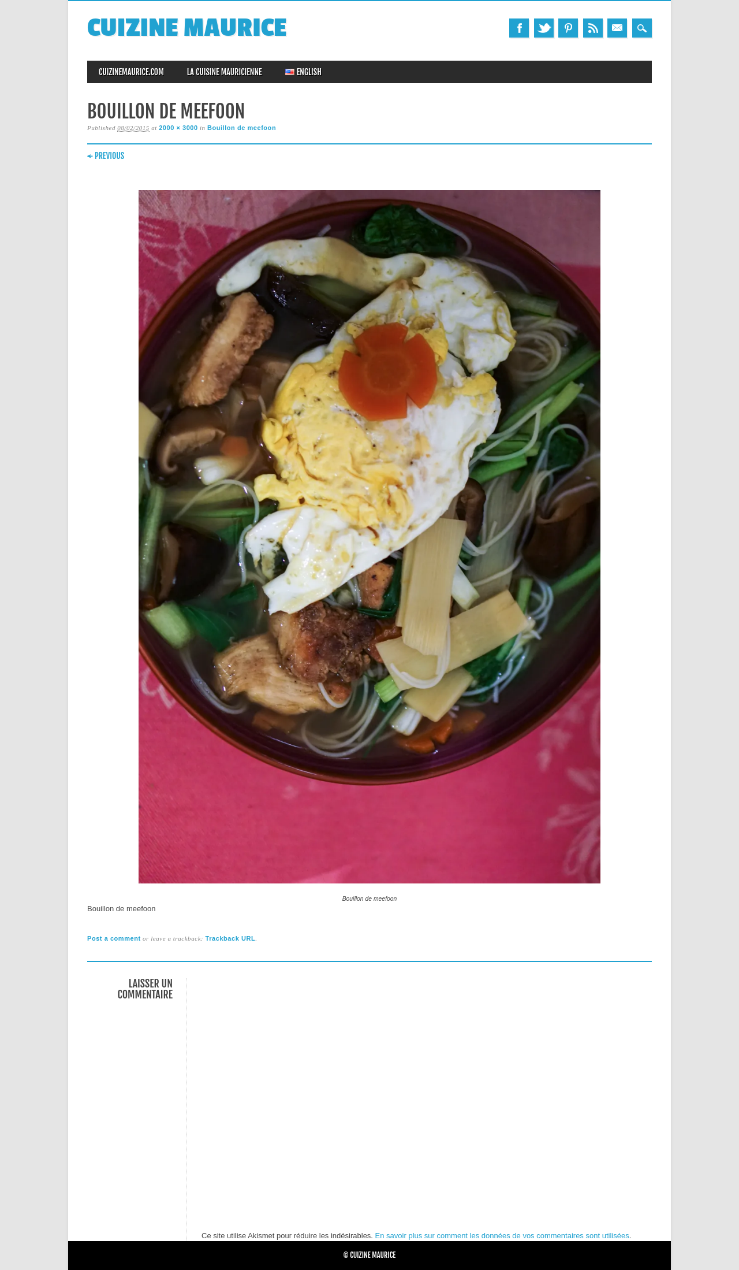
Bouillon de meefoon (241, 127)
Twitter (544, 28)
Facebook (519, 28)
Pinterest (568, 28)
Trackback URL (231, 938)
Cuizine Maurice (186, 28)
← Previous (105, 156)
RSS (593, 28)
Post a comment (114, 938)
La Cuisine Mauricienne (224, 72)
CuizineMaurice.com (131, 72)
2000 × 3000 (178, 127)
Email (617, 28)
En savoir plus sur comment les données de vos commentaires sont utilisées (502, 1235)
